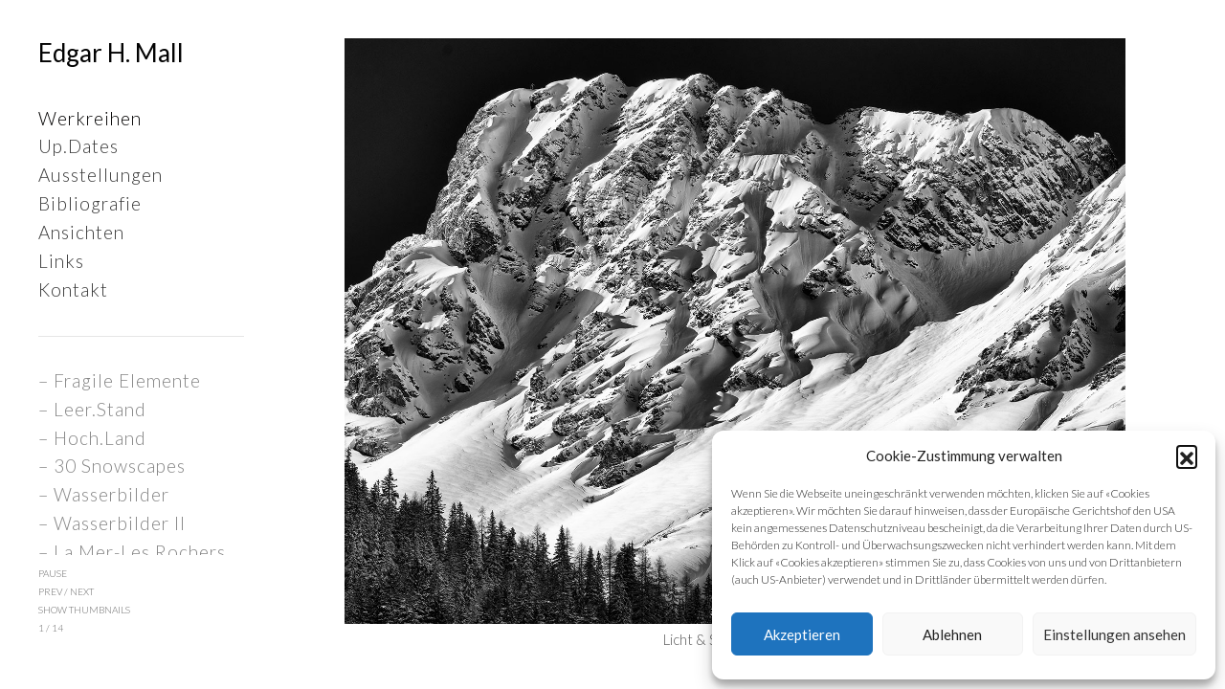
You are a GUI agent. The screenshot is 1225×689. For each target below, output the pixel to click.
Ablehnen (952, 634)
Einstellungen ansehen (1114, 634)
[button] (1186, 455)
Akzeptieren (802, 634)
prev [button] (50, 591)
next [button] (82, 591)
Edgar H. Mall (111, 52)
